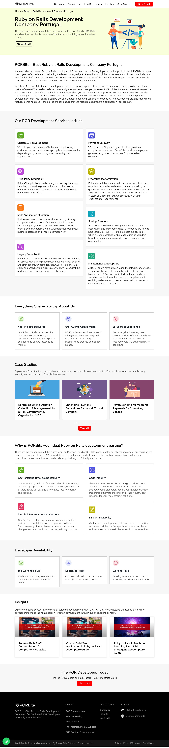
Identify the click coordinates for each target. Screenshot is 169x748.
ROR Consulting (73, 717)
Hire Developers (93, 4)
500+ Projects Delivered (32, 326)
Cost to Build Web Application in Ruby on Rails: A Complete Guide (83, 646)
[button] (6, 741)
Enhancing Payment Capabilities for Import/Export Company (84, 408)
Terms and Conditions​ (142, 744)
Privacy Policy (122, 744)
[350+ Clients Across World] (68, 319)
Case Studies (124, 4)
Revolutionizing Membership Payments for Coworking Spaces (130, 408)
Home (18, 11)
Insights (109, 4)
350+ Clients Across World (80, 326)
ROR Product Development (79, 733)
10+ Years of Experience (126, 326)
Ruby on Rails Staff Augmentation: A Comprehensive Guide (32, 646)
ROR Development (75, 711)
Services (74, 4)
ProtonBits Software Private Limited (74, 744)
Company (59, 4)
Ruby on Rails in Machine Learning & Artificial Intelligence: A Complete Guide (129, 648)
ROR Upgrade (72, 722)
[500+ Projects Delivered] (21, 319)
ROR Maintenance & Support (80, 728)
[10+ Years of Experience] (116, 319)
